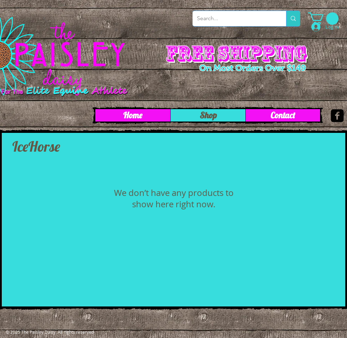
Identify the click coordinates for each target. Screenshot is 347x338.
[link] (323, 18)
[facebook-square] (337, 115)
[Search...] (234, 18)
